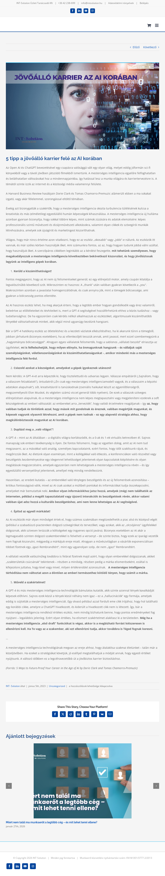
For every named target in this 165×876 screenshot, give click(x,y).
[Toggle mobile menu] (157, 25)
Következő (149, 47)
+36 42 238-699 (66, 3)
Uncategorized (57, 686)
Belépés (144, 3)
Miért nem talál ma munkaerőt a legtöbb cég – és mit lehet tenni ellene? (51, 822)
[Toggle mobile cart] (149, 25)
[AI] (82, 106)
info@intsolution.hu (91, 3)
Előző (136, 47)
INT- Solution (13, 686)
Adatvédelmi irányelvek (121, 3)
